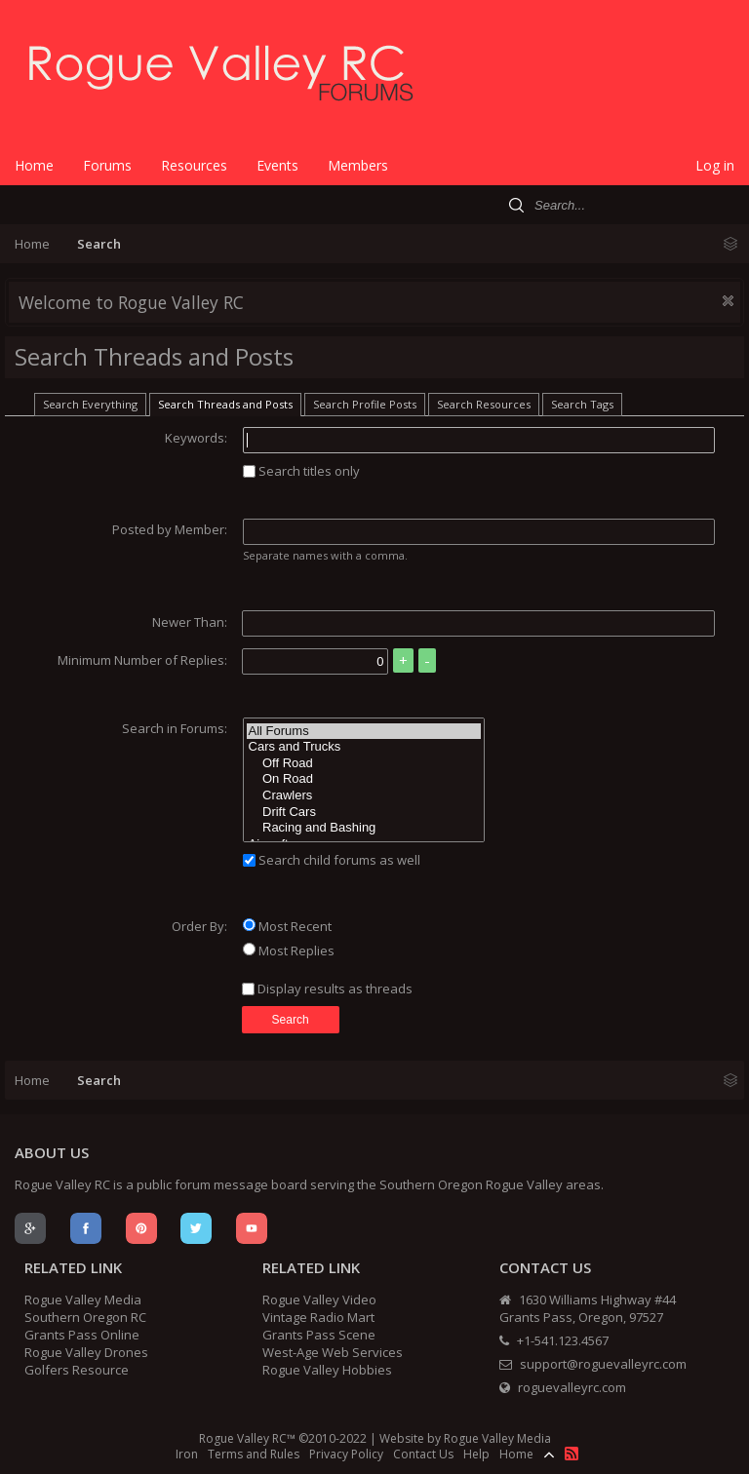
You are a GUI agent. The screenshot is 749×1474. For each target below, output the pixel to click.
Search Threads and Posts (225, 404)
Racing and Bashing (364, 828)
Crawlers (364, 796)
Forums (107, 165)
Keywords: (196, 437)
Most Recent (287, 926)
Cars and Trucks (364, 747)
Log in (714, 165)
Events (277, 165)
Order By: (199, 926)
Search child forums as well (331, 860)
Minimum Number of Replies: (142, 660)
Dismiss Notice (728, 300)
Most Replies (289, 950)
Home (34, 165)
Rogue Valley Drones (86, 1352)
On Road (364, 779)
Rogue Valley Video (319, 1299)
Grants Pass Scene (318, 1334)
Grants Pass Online (81, 1334)
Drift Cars (364, 812)
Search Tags (582, 404)
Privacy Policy (346, 1454)
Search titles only (301, 471)
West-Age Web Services (332, 1352)
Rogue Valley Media (82, 1299)
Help (476, 1454)
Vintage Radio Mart (318, 1317)
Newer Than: (189, 622)
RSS (571, 1453)
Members (358, 165)
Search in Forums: (174, 728)
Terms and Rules (253, 1454)
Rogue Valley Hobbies (327, 1369)
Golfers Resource (76, 1369)
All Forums (364, 731)
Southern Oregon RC (85, 1317)
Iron (187, 1454)
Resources (194, 165)
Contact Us (423, 1454)
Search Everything (90, 404)
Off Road (364, 764)
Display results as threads (327, 988)
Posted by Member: (169, 529)
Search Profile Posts (364, 404)
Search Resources (484, 404)
